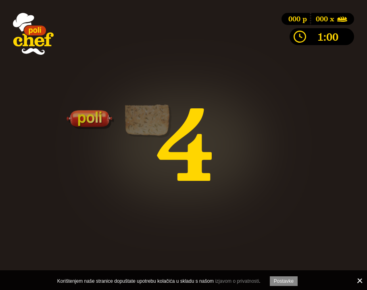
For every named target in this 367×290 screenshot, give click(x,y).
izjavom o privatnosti (237, 281)
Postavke (284, 281)
